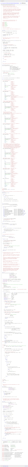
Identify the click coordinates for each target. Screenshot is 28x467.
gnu (1, 3)
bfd (20, 3)
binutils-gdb (4, 3)
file (13, 4)
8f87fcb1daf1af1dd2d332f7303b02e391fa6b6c (12, 3)
